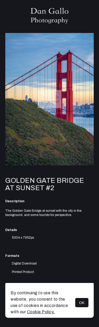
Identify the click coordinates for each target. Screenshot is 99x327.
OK (82, 302)
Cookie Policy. (41, 312)
